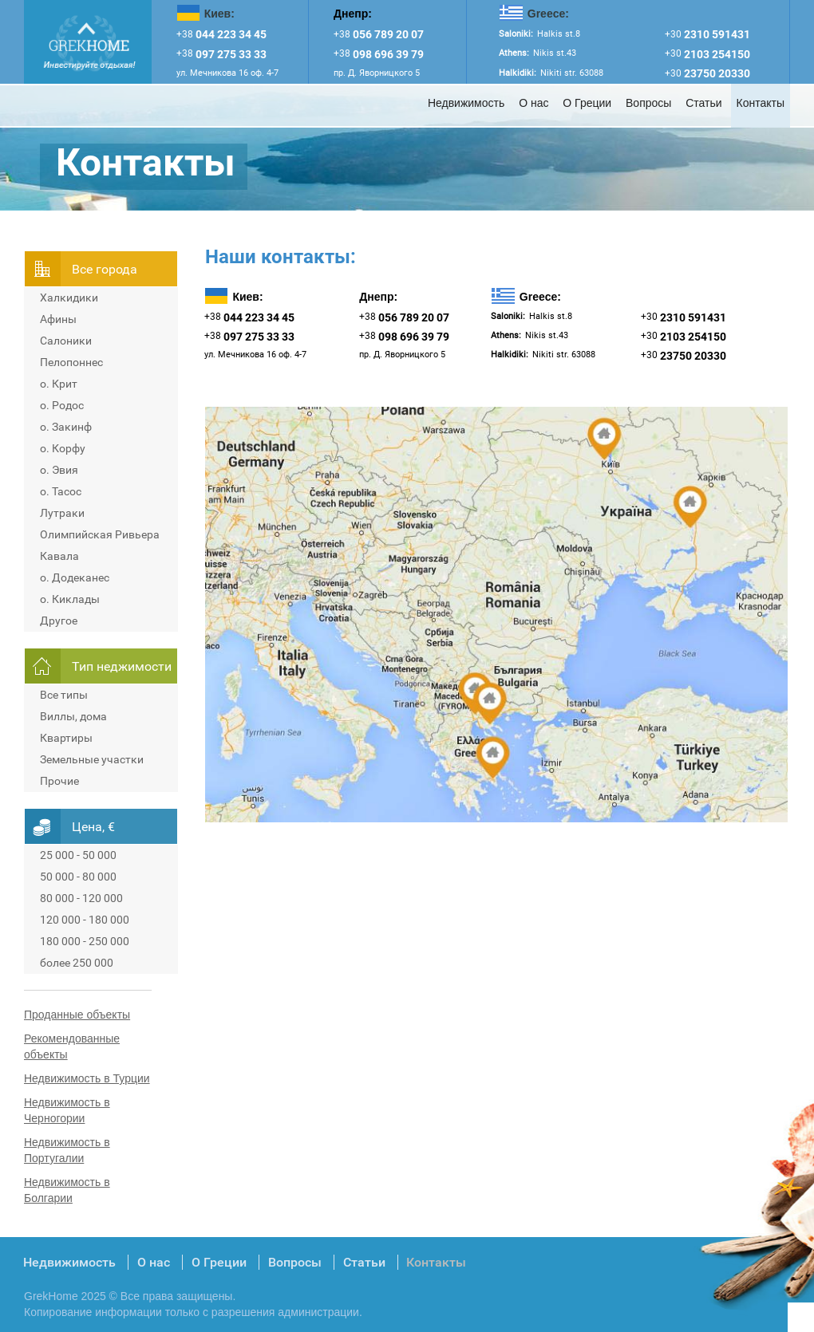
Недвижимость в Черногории (67, 1110)
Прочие (59, 780)
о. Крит (58, 383)
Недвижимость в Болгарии (67, 1190)
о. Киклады (70, 599)
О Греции (587, 103)
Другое (58, 620)
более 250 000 (76, 962)
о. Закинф (66, 426)
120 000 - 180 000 (84, 919)
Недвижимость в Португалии (67, 1150)
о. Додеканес (74, 577)
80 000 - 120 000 (81, 898)
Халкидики (69, 297)
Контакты (760, 103)
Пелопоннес (71, 362)
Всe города (104, 269)
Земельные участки (92, 759)
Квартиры (66, 737)
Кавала (59, 556)
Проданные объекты (77, 1014)
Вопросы (648, 103)
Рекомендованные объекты (72, 1046)
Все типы (64, 694)
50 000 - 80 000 (78, 876)
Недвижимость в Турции (87, 1078)
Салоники (66, 340)
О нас (533, 103)
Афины (58, 319)
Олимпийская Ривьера (100, 534)
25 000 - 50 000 (78, 855)
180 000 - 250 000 (84, 941)
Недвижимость (466, 103)
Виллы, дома (73, 716)
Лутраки (62, 512)
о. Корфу (62, 448)
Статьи (703, 103)
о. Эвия (59, 469)
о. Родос (62, 405)
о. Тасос (60, 491)
